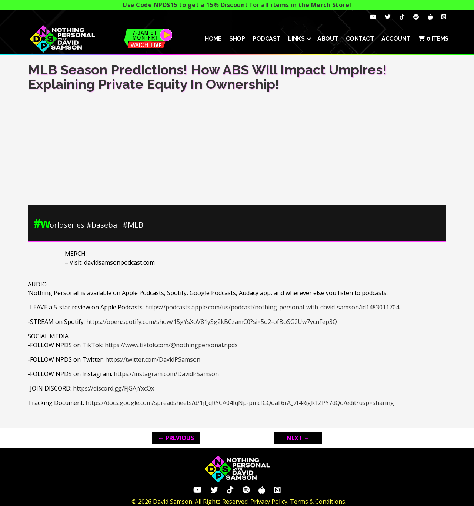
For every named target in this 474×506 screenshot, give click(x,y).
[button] (308, 39)
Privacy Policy (268, 501)
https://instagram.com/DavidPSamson (166, 374)
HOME (213, 38)
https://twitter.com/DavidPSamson (152, 359)
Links (296, 38)
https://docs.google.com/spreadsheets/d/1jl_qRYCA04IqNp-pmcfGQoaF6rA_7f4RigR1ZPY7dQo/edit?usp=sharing (240, 403)
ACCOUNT (395, 38)
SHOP (237, 38)
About (327, 38)
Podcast (266, 38)
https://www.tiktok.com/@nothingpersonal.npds (171, 345)
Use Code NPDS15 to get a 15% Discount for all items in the (236, 5)
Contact (360, 38)
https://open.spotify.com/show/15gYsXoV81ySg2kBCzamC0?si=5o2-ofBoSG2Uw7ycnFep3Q (211, 322)
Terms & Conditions (317, 501)
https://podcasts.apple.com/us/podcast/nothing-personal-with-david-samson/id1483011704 (272, 307)
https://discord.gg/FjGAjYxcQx (113, 388)
